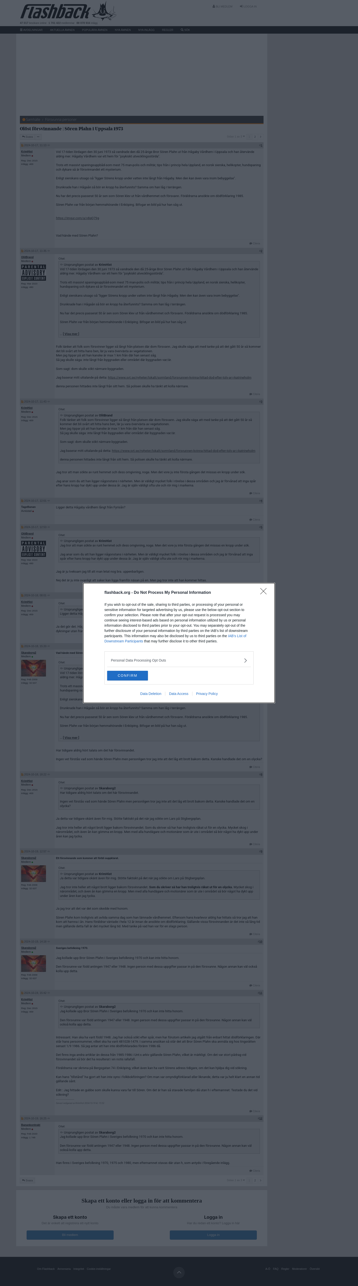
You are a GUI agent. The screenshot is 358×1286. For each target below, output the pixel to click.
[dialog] (179, 643)
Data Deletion (150, 694)
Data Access (178, 694)
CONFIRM (130, 676)
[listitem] (179, 660)
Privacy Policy (207, 694)
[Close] (265, 593)
